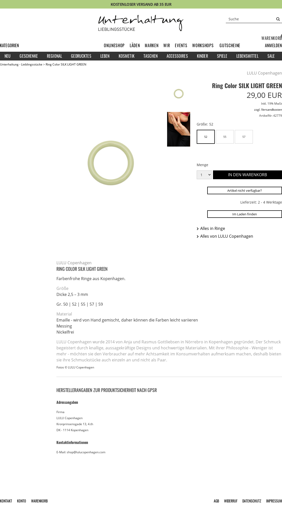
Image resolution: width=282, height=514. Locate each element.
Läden (135, 45)
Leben (105, 56)
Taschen (151, 56)
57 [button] (243, 137)
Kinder (202, 56)
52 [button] (205, 137)
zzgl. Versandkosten (268, 109)
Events (181, 45)
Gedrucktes (81, 56)
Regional (54, 56)
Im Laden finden (244, 214)
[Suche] (254, 19)
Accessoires (177, 56)
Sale (271, 56)
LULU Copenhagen (264, 73)
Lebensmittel (247, 56)
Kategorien (9, 45)
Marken (151, 45)
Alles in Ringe (212, 228)
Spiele (222, 56)
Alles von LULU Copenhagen (226, 236)
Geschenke (29, 56)
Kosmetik (126, 56)
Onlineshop (114, 45)
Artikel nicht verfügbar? (244, 190)
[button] (273, 45)
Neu (8, 56)
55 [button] (224, 137)
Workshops (203, 45)
